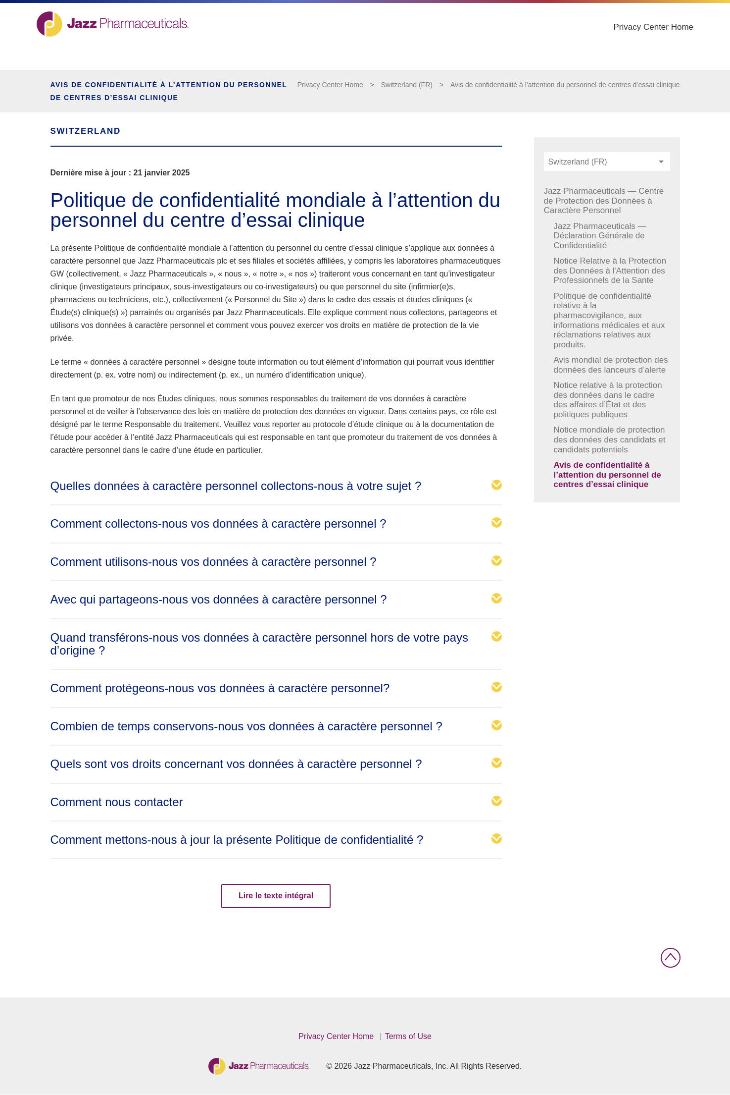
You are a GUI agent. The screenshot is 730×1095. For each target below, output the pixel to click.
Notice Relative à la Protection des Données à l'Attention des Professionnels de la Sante (610, 270)
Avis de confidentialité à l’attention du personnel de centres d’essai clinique (565, 85)
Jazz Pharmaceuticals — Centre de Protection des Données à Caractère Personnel (604, 200)
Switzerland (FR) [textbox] (577, 162)
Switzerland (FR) (407, 85)
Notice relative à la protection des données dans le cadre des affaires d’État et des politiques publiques (608, 400)
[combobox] (607, 161)
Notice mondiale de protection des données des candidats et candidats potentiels (610, 439)
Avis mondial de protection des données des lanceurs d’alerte (611, 365)
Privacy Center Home (640, 43)
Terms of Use (408, 1036)
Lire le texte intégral (276, 895)
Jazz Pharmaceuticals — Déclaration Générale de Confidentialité (600, 235)
